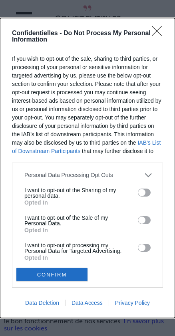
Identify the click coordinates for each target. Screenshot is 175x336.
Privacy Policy (132, 303)
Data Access (87, 303)
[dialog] (87, 168)
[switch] (144, 193)
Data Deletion (42, 303)
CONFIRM (52, 275)
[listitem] (87, 175)
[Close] (159, 33)
